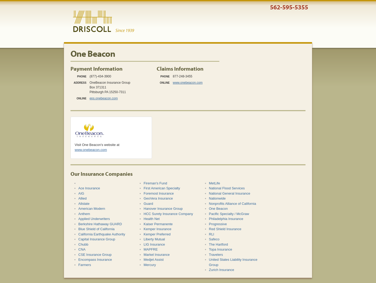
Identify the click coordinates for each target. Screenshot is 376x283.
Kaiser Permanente (158, 224)
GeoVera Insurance (158, 198)
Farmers (84, 265)
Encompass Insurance (95, 260)
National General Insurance (229, 193)
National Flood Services (227, 188)
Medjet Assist (154, 260)
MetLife (214, 183)
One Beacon (218, 209)
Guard (148, 204)
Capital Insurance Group (96, 239)
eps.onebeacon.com (104, 98)
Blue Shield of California (96, 229)
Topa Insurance (220, 249)
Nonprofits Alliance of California (232, 204)
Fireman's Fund (155, 183)
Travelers (216, 255)
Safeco (214, 239)
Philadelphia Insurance (226, 219)
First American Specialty (162, 188)
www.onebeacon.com (188, 82)
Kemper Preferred (157, 234)
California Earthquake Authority (101, 234)
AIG (81, 193)
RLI (211, 234)
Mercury (150, 265)
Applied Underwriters (94, 219)
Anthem (84, 214)
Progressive (218, 224)
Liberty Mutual (154, 239)
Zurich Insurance (221, 270)
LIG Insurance (154, 244)
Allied (82, 198)
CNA (81, 249)
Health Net (152, 219)
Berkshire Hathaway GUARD (100, 224)
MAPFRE (151, 249)
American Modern (91, 209)
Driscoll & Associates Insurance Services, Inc (103, 21)
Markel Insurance (157, 255)
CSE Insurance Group (94, 255)
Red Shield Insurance (225, 229)
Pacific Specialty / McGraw (229, 214)
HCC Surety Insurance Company (168, 214)
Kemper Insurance (157, 229)
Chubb (83, 244)
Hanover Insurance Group (163, 209)
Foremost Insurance (159, 193)
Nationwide (217, 198)
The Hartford (218, 244)
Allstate (84, 204)
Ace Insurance (89, 188)
